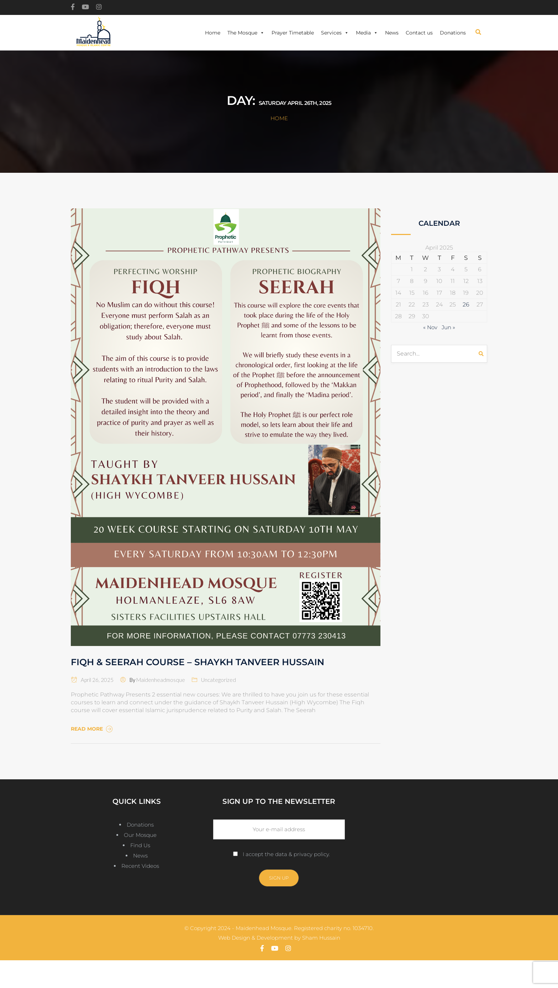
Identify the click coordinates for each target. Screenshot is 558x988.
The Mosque (245, 32)
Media (367, 32)
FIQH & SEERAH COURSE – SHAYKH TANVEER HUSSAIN (197, 662)
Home (212, 33)
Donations (453, 33)
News (392, 33)
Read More (92, 729)
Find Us (140, 845)
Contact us (419, 33)
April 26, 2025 (92, 680)
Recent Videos (140, 866)
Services (335, 32)
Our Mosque (140, 835)
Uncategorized (218, 680)
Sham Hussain (321, 937)
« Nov (430, 327)
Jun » (448, 327)
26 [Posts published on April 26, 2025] (466, 304)
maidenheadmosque (160, 680)
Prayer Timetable (293, 33)
